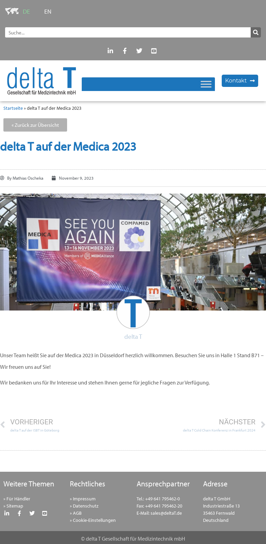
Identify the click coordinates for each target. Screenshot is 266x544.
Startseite (13, 108)
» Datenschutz (84, 506)
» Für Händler (16, 499)
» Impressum (83, 499)
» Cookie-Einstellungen (93, 520)
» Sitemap (13, 506)
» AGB (76, 513)
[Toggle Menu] (206, 84)
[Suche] (256, 32)
